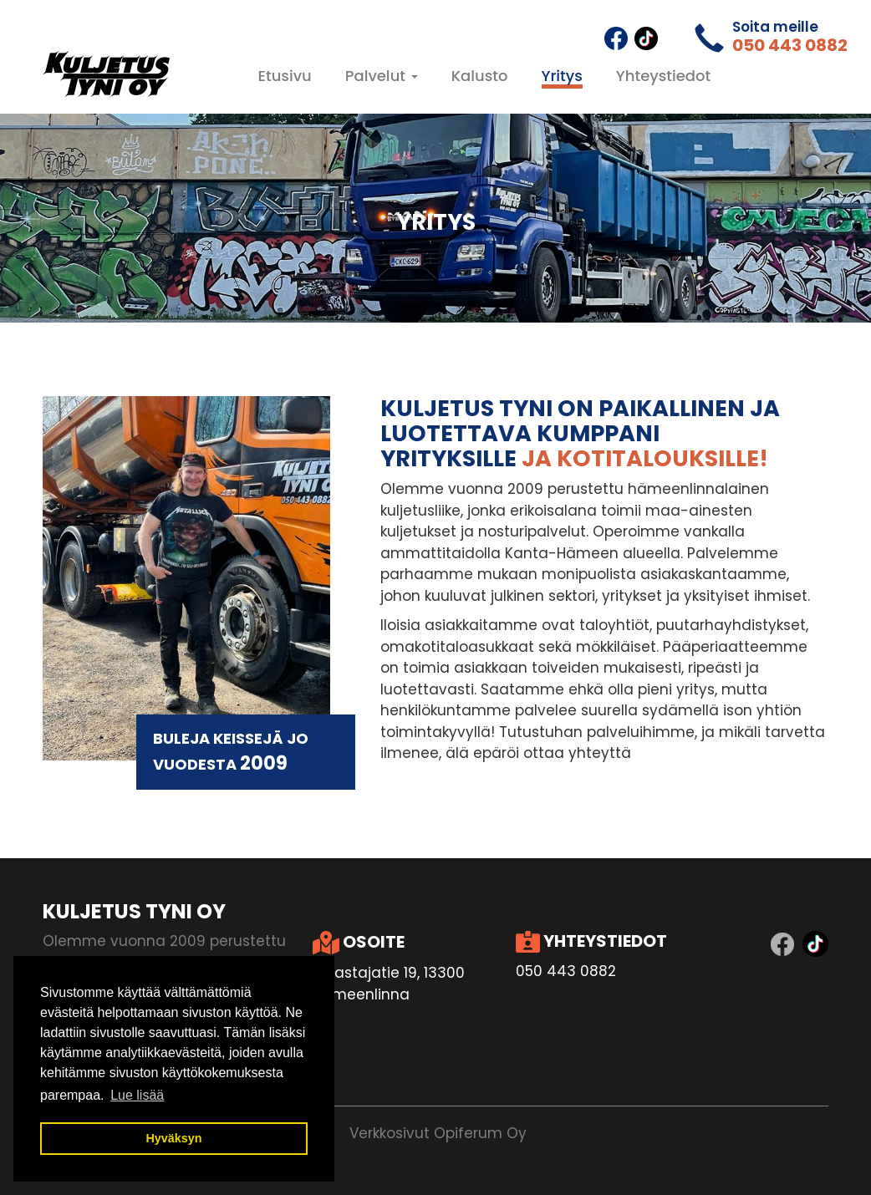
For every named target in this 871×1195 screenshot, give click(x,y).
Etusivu (285, 76)
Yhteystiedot (663, 76)
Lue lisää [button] (137, 1095)
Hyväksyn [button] (173, 1138)
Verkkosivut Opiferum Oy (438, 1133)
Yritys (562, 76)
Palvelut (381, 76)
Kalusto (479, 76)
